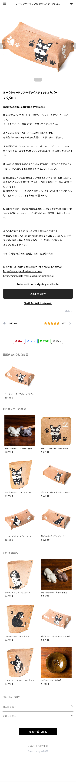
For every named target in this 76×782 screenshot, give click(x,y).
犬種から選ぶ (9, 716)
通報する (69, 311)
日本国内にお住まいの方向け (38, 303)
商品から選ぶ (9, 706)
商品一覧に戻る (38, 731)
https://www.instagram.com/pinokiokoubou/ (29, 276)
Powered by (38, 751)
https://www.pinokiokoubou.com (22, 271)
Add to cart (38, 293)
